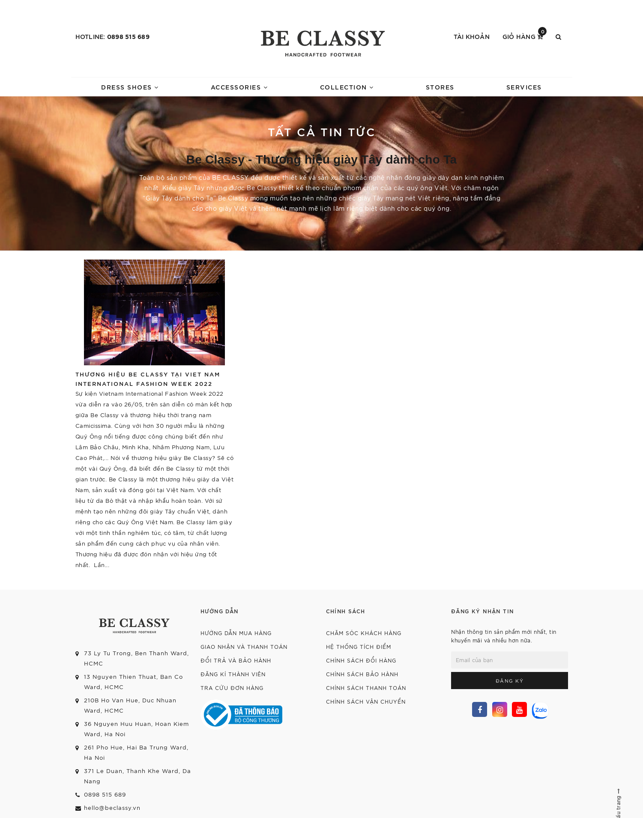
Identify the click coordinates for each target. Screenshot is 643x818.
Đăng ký (510, 681)
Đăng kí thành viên (233, 674)
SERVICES (524, 87)
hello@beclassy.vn (112, 807)
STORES (440, 87)
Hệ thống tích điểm (358, 646)
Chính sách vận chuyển (366, 701)
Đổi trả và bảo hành (235, 660)
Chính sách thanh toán (366, 687)
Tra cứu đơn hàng (231, 687)
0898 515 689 (128, 36)
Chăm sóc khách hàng (363, 633)
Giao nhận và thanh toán (243, 646)
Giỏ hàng (524, 35)
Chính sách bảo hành (362, 674)
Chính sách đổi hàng (361, 660)
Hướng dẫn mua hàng (236, 633)
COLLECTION (347, 87)
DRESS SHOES (130, 87)
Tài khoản (472, 36)
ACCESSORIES (239, 87)
